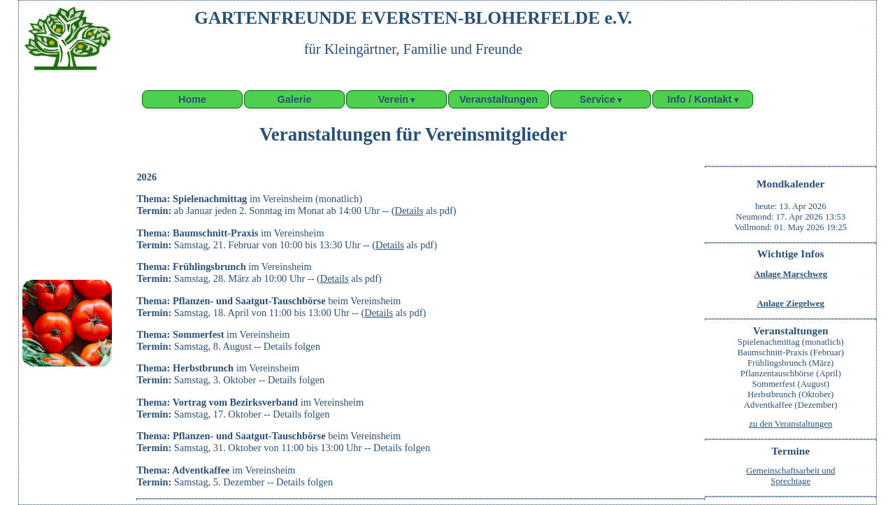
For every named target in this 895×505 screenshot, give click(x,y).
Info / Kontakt (699, 99)
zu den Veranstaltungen (790, 424)
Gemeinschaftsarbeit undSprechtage (791, 476)
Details (409, 210)
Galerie (295, 99)
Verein (393, 99)
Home (192, 99)
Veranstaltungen (498, 99)
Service (597, 99)
